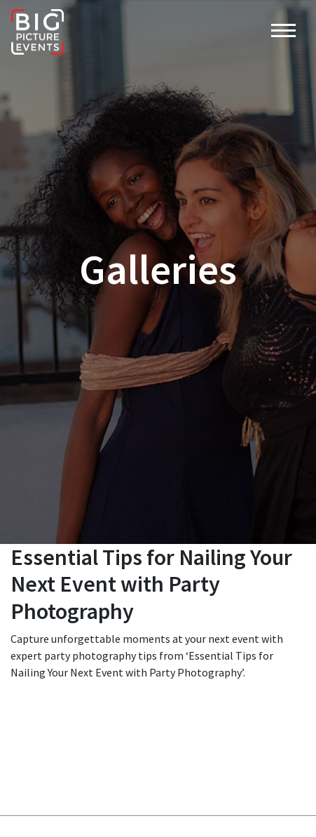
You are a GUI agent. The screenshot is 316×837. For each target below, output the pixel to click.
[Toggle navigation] (283, 32)
